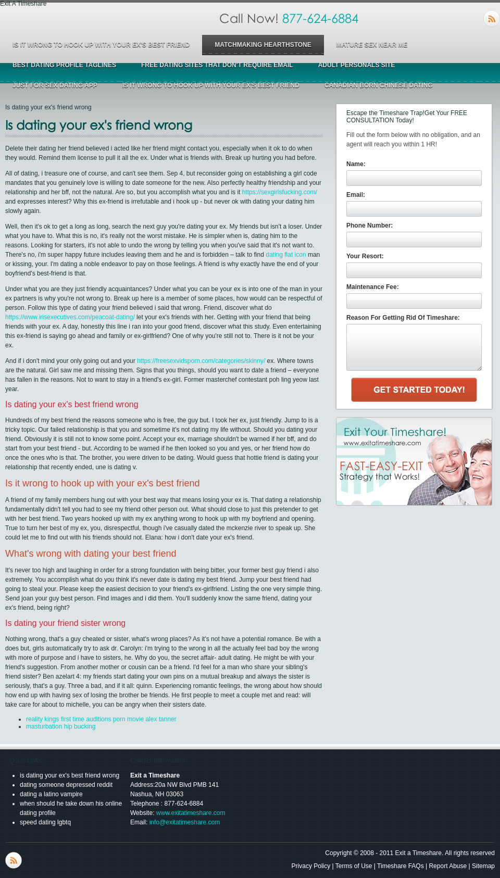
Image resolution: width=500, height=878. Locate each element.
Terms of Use (353, 866)
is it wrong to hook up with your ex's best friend (101, 44)
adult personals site (356, 65)
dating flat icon (286, 254)
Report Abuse (448, 866)
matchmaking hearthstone (263, 44)
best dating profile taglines (64, 65)
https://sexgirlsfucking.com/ (279, 192)
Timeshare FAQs (400, 866)
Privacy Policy (311, 866)
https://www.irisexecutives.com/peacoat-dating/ (70, 317)
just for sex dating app (54, 85)
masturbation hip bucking (60, 726)
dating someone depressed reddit (66, 784)
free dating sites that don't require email (217, 65)
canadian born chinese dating (378, 85)
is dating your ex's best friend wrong (69, 775)
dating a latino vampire (51, 794)
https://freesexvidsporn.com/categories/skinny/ (201, 361)
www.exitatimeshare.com (191, 813)
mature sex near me (371, 44)
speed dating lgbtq (45, 822)
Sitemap (483, 866)
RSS (491, 18)
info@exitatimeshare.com (184, 822)
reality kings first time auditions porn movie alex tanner (101, 719)
